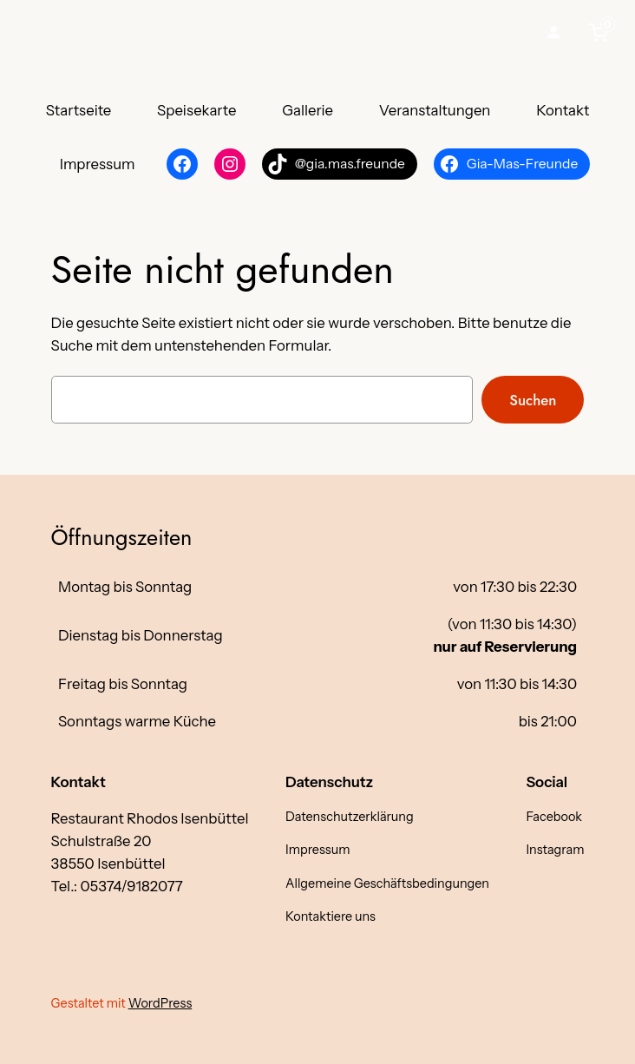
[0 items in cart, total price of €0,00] (602, 32)
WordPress (160, 1003)
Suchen (532, 400)
